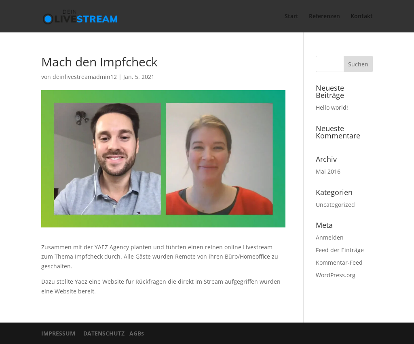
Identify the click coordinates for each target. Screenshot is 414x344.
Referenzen (324, 16)
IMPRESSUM (60, 333)
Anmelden (330, 237)
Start (291, 16)
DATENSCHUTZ (102, 333)
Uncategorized (335, 204)
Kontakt (362, 16)
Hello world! (332, 107)
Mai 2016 (328, 171)
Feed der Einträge (340, 250)
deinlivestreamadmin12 (85, 77)
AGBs (135, 333)
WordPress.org (335, 275)
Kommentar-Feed (339, 262)
